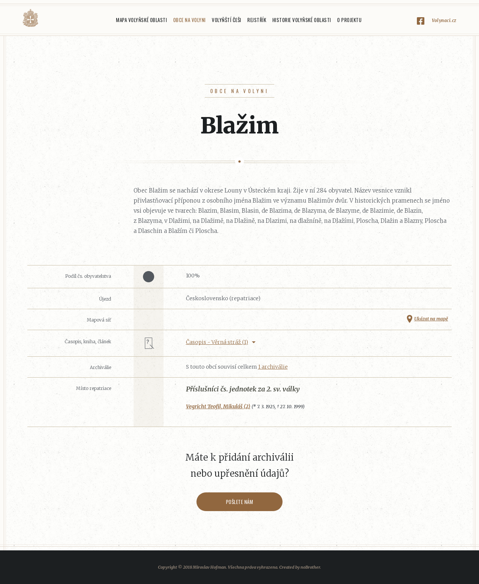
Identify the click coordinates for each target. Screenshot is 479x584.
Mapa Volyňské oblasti (141, 20)
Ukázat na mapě (431, 319)
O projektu (349, 20)
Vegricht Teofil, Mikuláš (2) (218, 406)
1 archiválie (273, 366)
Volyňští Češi (226, 20)
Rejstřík (256, 20)
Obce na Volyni (189, 20)
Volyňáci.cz (30, 18)
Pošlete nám (239, 501)
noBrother (310, 567)
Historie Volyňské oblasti (301, 20)
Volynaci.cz (444, 20)
